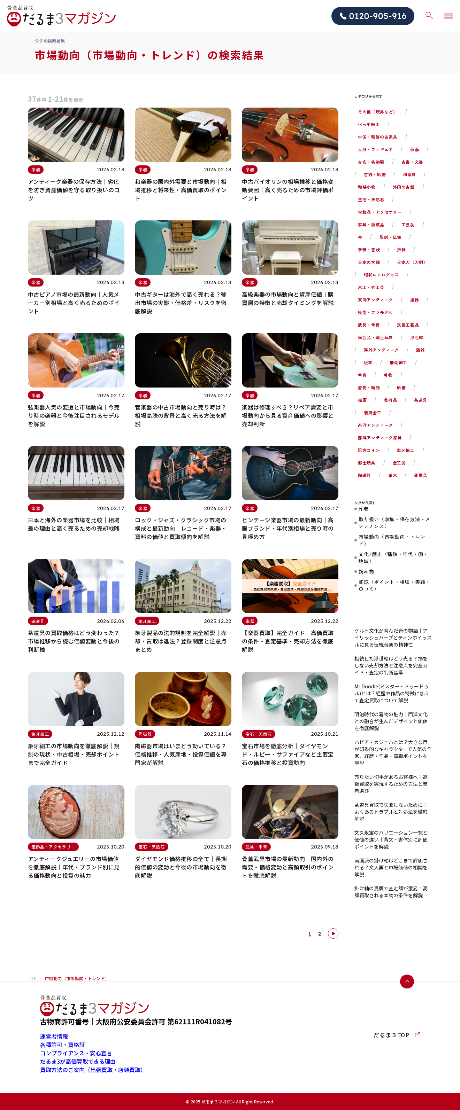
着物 (388, 375)
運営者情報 (54, 1036)
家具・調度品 (371, 224)
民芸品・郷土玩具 (375, 337)
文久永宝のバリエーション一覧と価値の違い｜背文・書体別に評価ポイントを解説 (391, 839)
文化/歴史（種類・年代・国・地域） (393, 557)
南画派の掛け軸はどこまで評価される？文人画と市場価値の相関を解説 (391, 867)
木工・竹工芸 (371, 287)
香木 (392, 475)
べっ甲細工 (369, 124)
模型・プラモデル (375, 312)
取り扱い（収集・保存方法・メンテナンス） (394, 523)
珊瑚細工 (398, 362)
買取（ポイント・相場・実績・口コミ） (394, 585)
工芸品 (408, 224)
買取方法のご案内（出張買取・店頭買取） (93, 1069)
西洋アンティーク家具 (380, 437)
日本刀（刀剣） (412, 262)
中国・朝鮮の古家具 (377, 137)
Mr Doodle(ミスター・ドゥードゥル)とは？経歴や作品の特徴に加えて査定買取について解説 (391, 693)
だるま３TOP (397, 1035)
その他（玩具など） (377, 112)
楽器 (414, 300)
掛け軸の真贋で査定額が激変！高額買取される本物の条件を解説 (391, 892)
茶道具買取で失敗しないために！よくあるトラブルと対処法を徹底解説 (391, 811)
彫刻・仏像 (390, 237)
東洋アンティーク (375, 300)
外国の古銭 (404, 187)
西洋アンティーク (375, 425)
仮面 (414, 149)
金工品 (399, 463)
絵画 (362, 400)
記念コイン (369, 450)
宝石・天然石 (371, 199)
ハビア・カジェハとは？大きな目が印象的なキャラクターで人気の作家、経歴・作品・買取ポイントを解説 (393, 752)
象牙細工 (405, 450)
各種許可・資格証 (62, 1044)
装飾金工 (372, 412)
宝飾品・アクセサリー (380, 212)
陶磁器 (364, 475)
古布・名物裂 (371, 162)
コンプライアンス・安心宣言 (76, 1053)
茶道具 (420, 400)
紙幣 (401, 387)
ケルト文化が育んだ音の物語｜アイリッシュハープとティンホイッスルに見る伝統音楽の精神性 (393, 637)
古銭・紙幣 (375, 174)
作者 (364, 508)
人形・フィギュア (375, 149)
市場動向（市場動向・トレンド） (392, 540)
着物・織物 (369, 387)
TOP (32, 978)
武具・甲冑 (369, 325)
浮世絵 (416, 337)
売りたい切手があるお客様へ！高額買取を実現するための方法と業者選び (391, 783)
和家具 (409, 174)
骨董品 (420, 475)
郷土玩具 (366, 463)
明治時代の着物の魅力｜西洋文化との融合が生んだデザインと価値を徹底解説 (391, 721)
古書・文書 (412, 162)
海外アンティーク (381, 350)
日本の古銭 (369, 262)
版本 (368, 362)
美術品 (390, 400)
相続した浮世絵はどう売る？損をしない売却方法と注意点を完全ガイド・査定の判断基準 (391, 665)
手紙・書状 (369, 249)
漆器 (420, 350)
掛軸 (401, 249)
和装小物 (366, 187)
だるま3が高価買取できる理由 (78, 1061)
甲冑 (362, 375)
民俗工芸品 (408, 325)
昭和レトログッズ (381, 275)
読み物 (366, 571)
